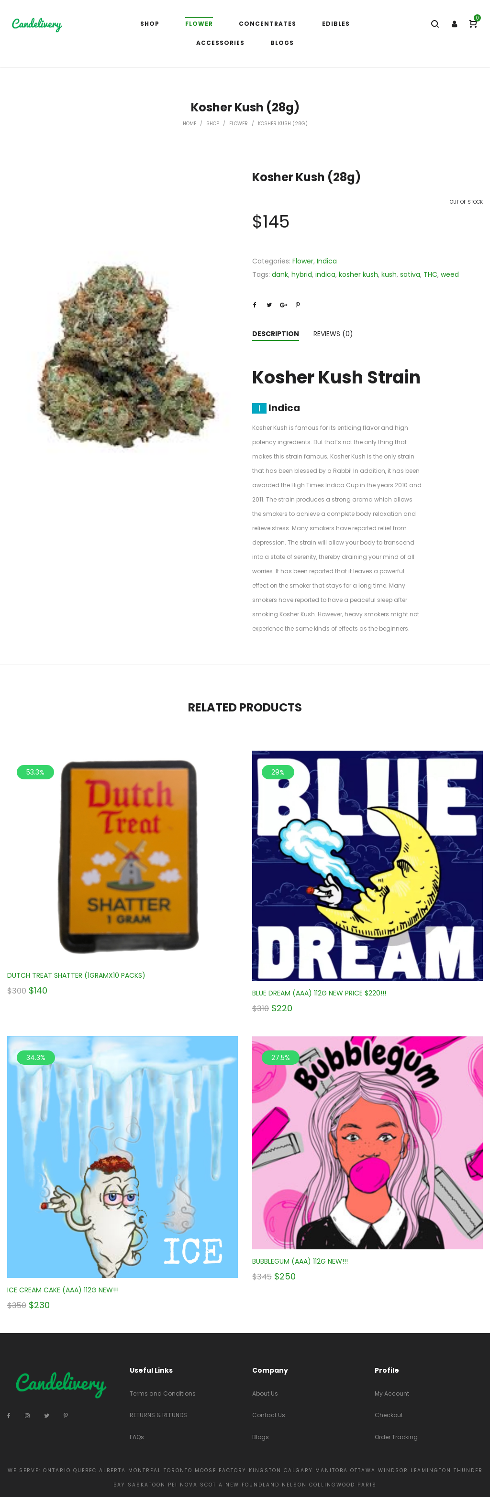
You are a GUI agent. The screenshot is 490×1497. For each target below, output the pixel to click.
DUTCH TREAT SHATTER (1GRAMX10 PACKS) (76, 975)
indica (325, 274)
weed (450, 274)
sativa (410, 274)
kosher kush (358, 274)
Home (189, 123)
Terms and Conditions (163, 1393)
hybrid (301, 274)
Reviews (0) (333, 334)
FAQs (137, 1437)
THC (430, 274)
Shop (212, 123)
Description (275, 334)
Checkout (389, 1415)
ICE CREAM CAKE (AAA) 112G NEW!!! (63, 1290)
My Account (392, 1393)
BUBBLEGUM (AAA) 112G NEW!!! (300, 1261)
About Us (265, 1393)
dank (280, 274)
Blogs (260, 1437)
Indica (327, 261)
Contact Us (268, 1415)
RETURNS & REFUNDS (158, 1415)
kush (389, 274)
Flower (238, 123)
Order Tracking (396, 1437)
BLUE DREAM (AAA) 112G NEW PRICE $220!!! (319, 993)
